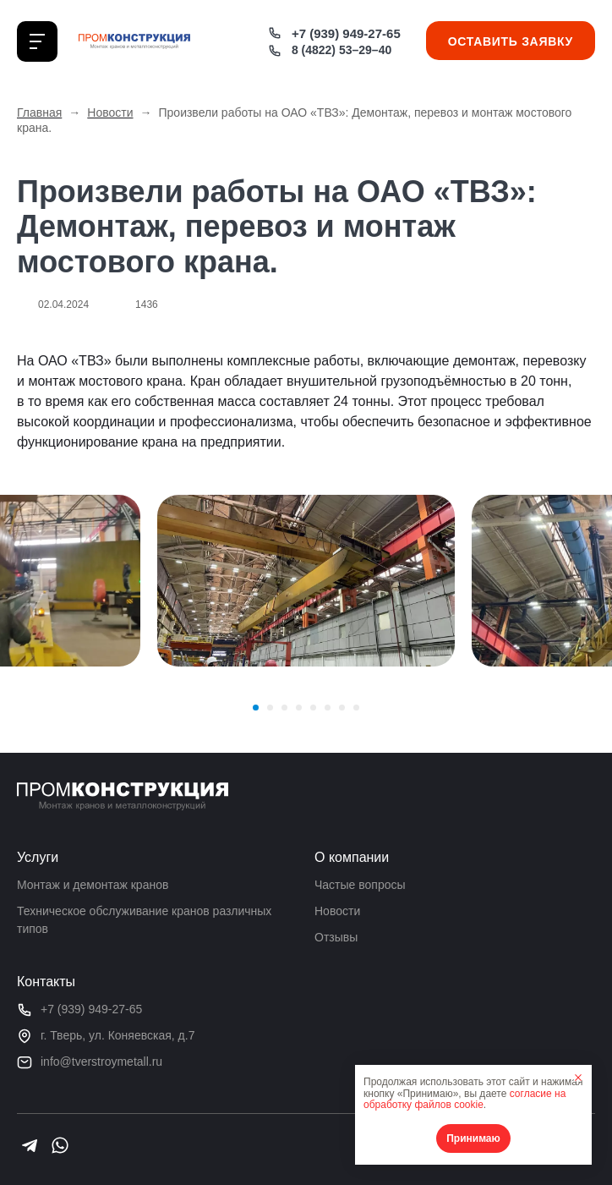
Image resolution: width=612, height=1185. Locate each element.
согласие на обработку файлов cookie (464, 1099)
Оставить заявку (510, 41)
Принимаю (473, 1138)
